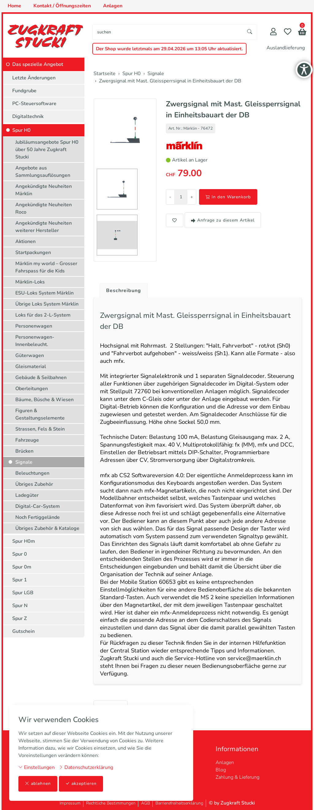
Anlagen (225, 762)
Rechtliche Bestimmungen (111, 803)
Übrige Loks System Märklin (46, 304)
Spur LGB (22, 592)
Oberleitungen (31, 388)
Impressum (70, 803)
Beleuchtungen (32, 473)
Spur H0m (23, 541)
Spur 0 (19, 554)
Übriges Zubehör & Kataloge (47, 528)
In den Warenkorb (228, 197)
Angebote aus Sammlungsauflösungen (42, 172)
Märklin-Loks (30, 282)
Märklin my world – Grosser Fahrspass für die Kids (46, 267)
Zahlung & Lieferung (237, 777)
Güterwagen (29, 355)
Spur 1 (19, 579)
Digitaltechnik (28, 116)
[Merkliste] (287, 32)
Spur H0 (21, 130)
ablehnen (38, 784)
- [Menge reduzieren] (170, 197)
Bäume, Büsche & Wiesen (44, 399)
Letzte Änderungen (34, 77)
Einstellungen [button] (36, 767)
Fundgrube (24, 90)
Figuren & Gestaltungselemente (40, 414)
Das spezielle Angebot (37, 64)
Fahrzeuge (27, 440)
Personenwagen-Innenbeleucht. (34, 341)
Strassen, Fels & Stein (40, 429)
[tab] (121, 289)
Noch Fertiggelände (37, 517)
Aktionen (25, 241)
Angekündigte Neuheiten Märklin (43, 190)
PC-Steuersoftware (34, 103)
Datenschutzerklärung (86, 767)
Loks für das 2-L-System (43, 315)
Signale (24, 462)
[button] (302, 32)
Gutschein (23, 631)
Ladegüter (27, 495)
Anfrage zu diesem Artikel (223, 220)
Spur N (20, 605)
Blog (221, 769)
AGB (145, 803)
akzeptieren (81, 784)
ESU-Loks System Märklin (44, 293)
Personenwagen (33, 326)
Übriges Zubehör (34, 484)
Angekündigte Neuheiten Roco (43, 208)
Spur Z (19, 618)
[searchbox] (167, 32)
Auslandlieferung (285, 47)
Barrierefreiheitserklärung (179, 803)
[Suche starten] (250, 32)
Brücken (24, 451)
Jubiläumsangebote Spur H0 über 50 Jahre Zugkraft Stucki (46, 149)
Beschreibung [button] (123, 290)
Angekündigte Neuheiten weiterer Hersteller (43, 227)
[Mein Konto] (273, 32)
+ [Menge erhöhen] (191, 197)
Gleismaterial (30, 366)
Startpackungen (33, 252)
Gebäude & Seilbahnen (41, 377)
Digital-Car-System (37, 506)
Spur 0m (21, 567)
